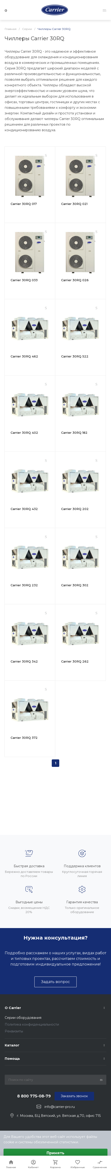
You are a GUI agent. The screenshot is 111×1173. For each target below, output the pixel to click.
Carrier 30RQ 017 (24, 204)
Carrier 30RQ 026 (75, 280)
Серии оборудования (23, 1018)
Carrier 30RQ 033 (24, 280)
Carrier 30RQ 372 (24, 738)
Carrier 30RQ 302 (74, 585)
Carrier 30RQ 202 (75, 509)
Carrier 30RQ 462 (24, 356)
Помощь (12, 1058)
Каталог (12, 1045)
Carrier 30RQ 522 (74, 356)
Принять (55, 1153)
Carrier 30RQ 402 (24, 432)
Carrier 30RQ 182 (74, 432)
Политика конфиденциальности (32, 1024)
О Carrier (13, 1008)
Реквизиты (14, 1031)
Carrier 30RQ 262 (75, 661)
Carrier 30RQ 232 (24, 585)
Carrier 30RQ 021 (74, 204)
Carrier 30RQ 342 (24, 661)
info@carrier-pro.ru (59, 1107)
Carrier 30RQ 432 (24, 509)
